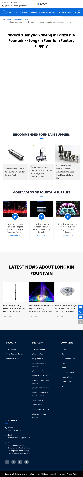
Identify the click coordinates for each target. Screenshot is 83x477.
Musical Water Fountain (41, 375)
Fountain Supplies (21, 14)
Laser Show (37, 405)
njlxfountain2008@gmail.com (14, 6)
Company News (67, 372)
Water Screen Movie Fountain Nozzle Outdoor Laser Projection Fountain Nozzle (41, 172)
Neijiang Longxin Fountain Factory (28, 474)
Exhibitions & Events (69, 381)
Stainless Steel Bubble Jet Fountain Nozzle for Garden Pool (15, 171)
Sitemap (62, 474)
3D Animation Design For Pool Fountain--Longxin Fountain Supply (68, 228)
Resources (56, 14)
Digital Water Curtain (41, 388)
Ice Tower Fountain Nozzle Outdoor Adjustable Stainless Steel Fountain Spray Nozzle (65, 171)
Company (33, 14)
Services (42, 14)
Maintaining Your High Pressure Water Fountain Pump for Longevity (14, 308)
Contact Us (71, 14)
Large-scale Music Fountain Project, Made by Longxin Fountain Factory (15, 228)
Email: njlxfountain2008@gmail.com (17, 436)
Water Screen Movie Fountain (40, 381)
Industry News (67, 377)
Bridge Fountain (38, 371)
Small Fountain (38, 349)
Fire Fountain (37, 400)
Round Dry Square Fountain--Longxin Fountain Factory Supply (41, 228)
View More (15, 236)
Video (27, 19)
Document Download (69, 358)
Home (9, 19)
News (64, 14)
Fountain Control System (39, 415)
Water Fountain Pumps (14, 354)
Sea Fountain (37, 354)
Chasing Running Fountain (39, 364)
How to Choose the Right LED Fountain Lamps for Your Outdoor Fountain (66, 308)
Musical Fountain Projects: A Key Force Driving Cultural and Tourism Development (41, 308)
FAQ (63, 363)
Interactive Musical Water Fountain (40, 394)
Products (10, 342)
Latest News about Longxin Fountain (41, 270)
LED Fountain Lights (13, 349)
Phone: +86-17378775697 (13, 428)
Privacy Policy (72, 474)
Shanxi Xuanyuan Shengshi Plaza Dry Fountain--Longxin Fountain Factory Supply (40, 22)
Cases (48, 14)
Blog (63, 386)
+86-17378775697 (10, 2)
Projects (10, 14)
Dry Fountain (37, 358)
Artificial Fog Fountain (41, 409)
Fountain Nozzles (12, 358)
